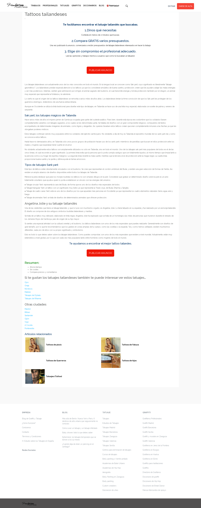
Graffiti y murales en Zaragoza (155, 436)
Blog (101, 6)
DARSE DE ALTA (185, 6)
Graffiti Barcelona (149, 427)
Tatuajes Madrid (108, 427)
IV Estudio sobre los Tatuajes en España (38, 441)
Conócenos (26, 427)
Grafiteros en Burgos (151, 450)
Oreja (27, 286)
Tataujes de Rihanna (33, 298)
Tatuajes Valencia (109, 441)
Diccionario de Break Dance (153, 486)
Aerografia (106, 472)
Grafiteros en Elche (150, 459)
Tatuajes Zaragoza (109, 436)
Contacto (25, 432)
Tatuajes (64, 6)
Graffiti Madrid (148, 423)
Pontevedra (29, 328)
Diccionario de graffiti (151, 477)
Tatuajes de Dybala (32, 295)
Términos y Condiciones (31, 436)
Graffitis (76, 6)
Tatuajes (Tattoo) (54, 376)
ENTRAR (171, 6)
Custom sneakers (109, 486)
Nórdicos (28, 289)
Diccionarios (89, 6)
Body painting (108, 481)
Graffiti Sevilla (148, 432)
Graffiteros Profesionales (152, 419)
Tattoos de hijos (129, 361)
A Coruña (28, 325)
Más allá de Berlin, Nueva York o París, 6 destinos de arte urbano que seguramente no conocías (80, 421)
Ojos (27, 282)
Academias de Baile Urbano (113, 463)
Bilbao (27, 312)
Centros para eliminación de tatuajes (116, 450)
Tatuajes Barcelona (110, 432)
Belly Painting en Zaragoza (113, 477)
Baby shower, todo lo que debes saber (77, 433)
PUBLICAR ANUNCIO (100, 70)
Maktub (28, 292)
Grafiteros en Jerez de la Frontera (156, 445)
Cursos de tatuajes (109, 454)
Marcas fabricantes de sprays (154, 490)
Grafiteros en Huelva (151, 454)
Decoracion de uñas (110, 490)
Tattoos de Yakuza (130, 345)
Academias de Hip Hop (111, 468)
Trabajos (35, 6)
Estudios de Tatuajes (110, 423)
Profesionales (50, 6)
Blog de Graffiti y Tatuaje (32, 419)
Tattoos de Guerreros (56, 361)
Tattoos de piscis (53, 345)
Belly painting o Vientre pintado (114, 459)
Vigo (27, 322)
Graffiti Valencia (149, 441)
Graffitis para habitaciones (153, 463)
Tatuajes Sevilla (108, 445)
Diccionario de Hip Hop (152, 481)
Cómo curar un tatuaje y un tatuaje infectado (79, 428)
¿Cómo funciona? (29, 423)
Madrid (27, 309)
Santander (29, 315)
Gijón (27, 319)
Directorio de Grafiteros (152, 472)
